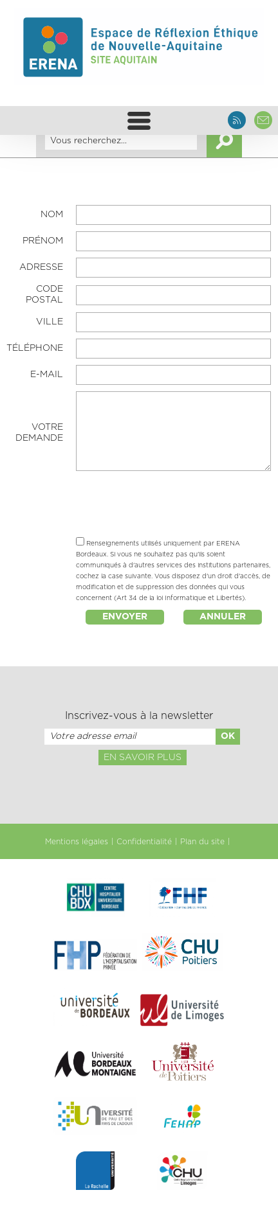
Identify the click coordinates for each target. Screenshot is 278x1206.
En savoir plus (142, 757)
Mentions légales (76, 842)
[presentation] (173, 505)
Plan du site (202, 842)
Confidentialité (144, 842)
